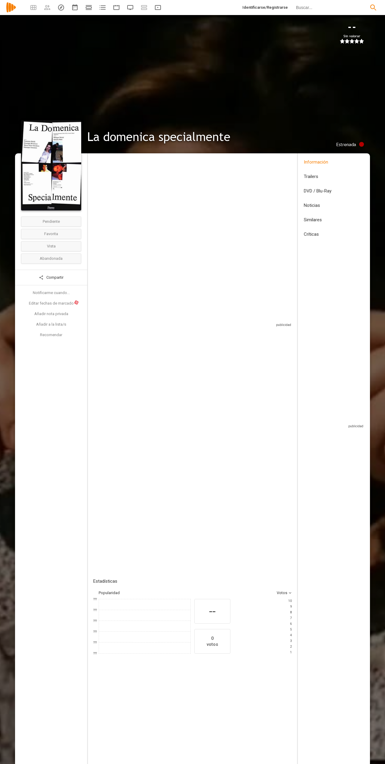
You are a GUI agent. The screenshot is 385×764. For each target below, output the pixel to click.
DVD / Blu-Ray (317, 191)
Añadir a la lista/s (51, 324)
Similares (313, 219)
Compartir (51, 277)
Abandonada (51, 258)
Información (316, 162)
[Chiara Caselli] (256, 720)
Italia (97, 202)
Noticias (312, 205)
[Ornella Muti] (147, 720)
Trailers (311, 176)
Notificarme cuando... (51, 292)
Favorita (51, 234)
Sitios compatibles (227, 321)
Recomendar (51, 335)
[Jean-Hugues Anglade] (220, 720)
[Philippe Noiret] (111, 720)
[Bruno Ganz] (183, 720)
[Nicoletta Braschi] (292, 720)
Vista (51, 246)
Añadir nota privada (51, 313)
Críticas (311, 234)
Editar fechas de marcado (54, 302)
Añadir (138, 441)
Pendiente (51, 221)
